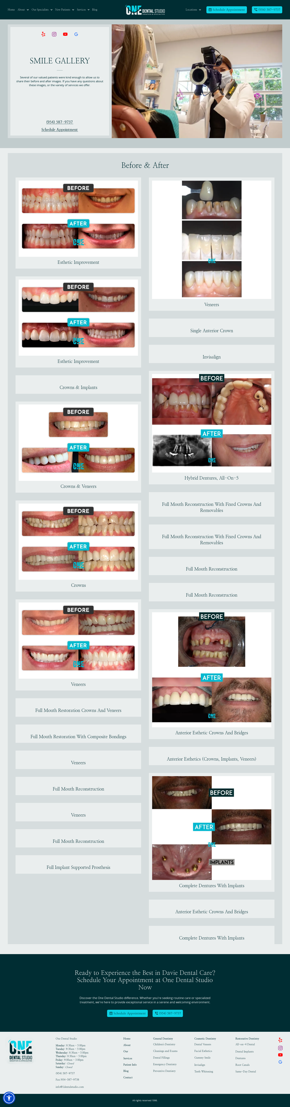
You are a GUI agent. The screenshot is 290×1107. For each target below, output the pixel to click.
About (127, 1045)
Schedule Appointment (59, 130)
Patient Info (130, 1064)
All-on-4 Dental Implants (245, 1045)
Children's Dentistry (164, 1044)
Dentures (240, 1058)
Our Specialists (129, 1052)
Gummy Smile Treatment (202, 1058)
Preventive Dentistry (164, 1071)
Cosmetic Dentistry (205, 1038)
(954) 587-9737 (59, 122)
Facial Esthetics (203, 1051)
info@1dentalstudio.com (70, 1087)
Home (126, 1038)
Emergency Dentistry (165, 1064)
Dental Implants (244, 1051)
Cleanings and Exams (165, 1051)
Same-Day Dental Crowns (245, 1072)
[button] (23, 10)
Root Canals (242, 1065)
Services (127, 1058)
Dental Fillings (161, 1057)
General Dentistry (163, 1038)
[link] (145, 9)
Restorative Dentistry (247, 1038)
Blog (126, 1071)
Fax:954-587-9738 (67, 1079)
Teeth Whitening (203, 1071)
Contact (128, 1077)
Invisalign (199, 1065)
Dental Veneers (202, 1044)
